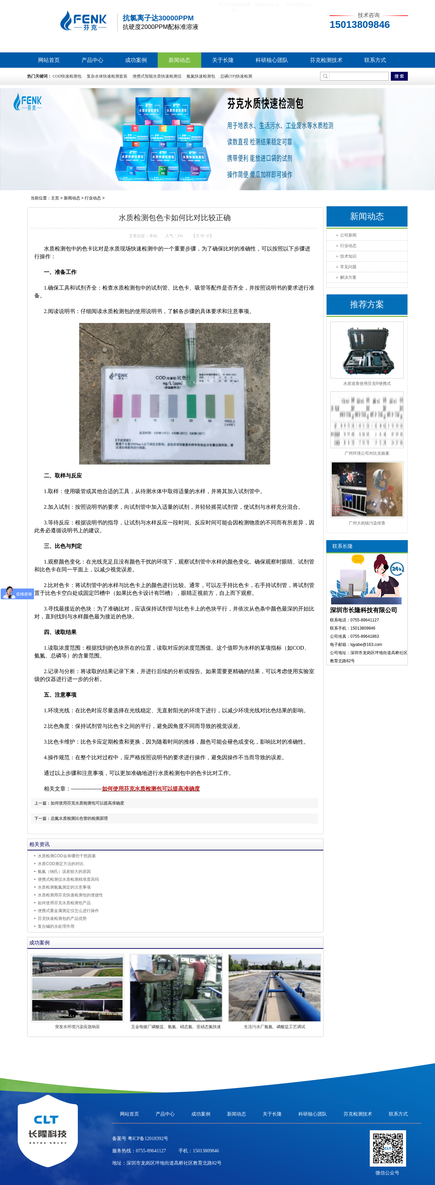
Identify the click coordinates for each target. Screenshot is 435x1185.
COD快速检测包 (67, 76)
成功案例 (136, 60)
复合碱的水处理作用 (56, 926)
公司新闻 (348, 235)
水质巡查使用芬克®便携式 (367, 383)
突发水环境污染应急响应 (77, 1026)
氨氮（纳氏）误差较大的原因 (64, 871)
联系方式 (375, 60)
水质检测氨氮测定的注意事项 (64, 887)
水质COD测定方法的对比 (61, 863)
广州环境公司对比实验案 (367, 453)
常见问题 (348, 266)
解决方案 (348, 277)
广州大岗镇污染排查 (367, 523)
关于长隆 (223, 60)
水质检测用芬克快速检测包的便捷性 (70, 895)
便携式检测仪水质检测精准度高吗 (68, 879)
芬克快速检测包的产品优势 (62, 918)
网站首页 (49, 60)
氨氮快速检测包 (201, 76)
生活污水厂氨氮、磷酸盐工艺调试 (274, 1026)
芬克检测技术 (326, 60)
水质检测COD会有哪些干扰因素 (67, 856)
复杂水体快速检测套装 (107, 76)
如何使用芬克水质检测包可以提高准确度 (151, 789)
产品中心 (92, 60)
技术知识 (348, 256)
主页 (55, 198)
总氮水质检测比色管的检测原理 (79, 818)
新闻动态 (179, 60)
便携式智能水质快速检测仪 (157, 76)
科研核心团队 (272, 60)
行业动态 (93, 198)
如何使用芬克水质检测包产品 (64, 902)
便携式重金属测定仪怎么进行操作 (68, 910)
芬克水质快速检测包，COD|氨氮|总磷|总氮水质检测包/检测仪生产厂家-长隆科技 (71, 22)
